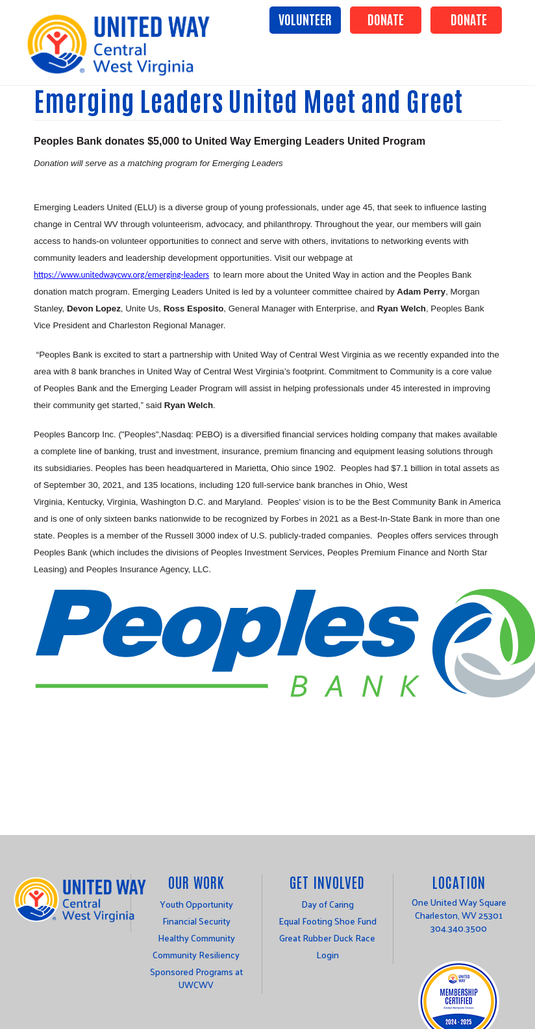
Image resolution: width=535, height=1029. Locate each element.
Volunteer (305, 18)
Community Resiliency (196, 955)
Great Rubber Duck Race (327, 938)
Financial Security (196, 921)
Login (327, 955)
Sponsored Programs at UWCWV (196, 978)
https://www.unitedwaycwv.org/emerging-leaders (121, 274)
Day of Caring (327, 904)
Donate (385, 18)
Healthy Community (196, 938)
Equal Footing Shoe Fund (328, 921)
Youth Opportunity (196, 904)
